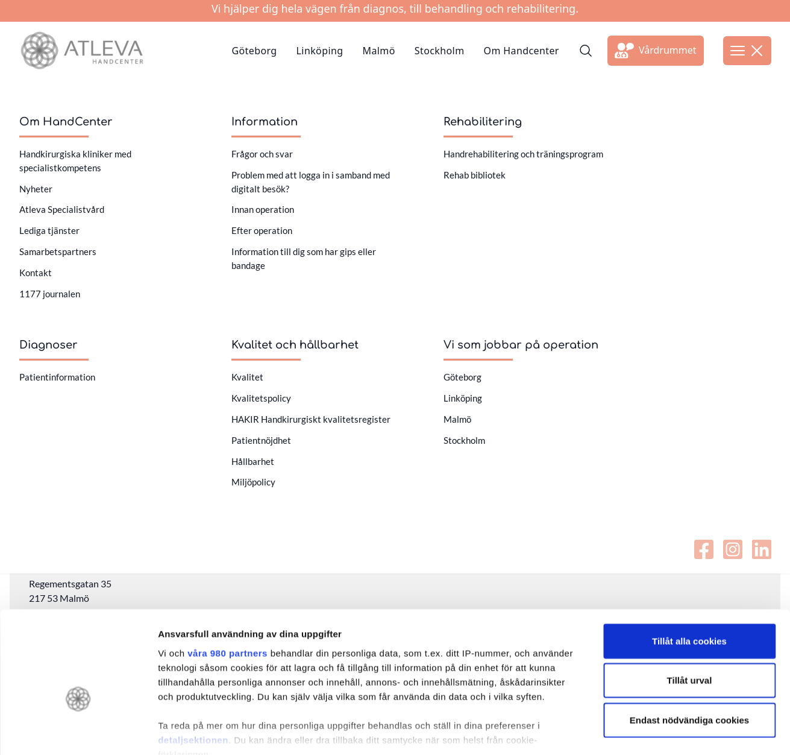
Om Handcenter (521, 50)
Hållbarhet (252, 461)
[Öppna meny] (747, 50)
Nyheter (35, 188)
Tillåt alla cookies (689, 571)
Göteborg (254, 50)
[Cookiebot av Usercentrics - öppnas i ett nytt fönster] (78, 731)
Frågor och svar (262, 153)
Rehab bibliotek (475, 174)
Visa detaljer (655, 731)
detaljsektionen (193, 670)
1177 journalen (49, 293)
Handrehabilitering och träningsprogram (523, 153)
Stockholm (440, 50)
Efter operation (261, 230)
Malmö (379, 50)
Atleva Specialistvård (61, 209)
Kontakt (35, 272)
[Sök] (585, 50)
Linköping (319, 50)
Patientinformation (57, 376)
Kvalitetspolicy (261, 398)
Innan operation (262, 209)
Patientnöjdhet (261, 440)
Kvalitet (247, 376)
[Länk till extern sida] (655, 51)
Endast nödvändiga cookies (689, 650)
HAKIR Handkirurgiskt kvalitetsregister (310, 419)
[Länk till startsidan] (81, 50)
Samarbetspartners (57, 251)
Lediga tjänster (49, 230)
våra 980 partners (227, 583)
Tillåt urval (689, 610)
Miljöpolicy (253, 481)
